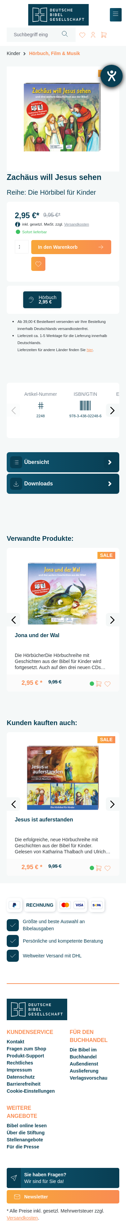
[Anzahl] (22, 246)
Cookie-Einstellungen (31, 1091)
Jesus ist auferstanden (44, 819)
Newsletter (27, 1196)
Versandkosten (76, 224)
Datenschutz (21, 1077)
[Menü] (116, 15)
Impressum (19, 1070)
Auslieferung (84, 1071)
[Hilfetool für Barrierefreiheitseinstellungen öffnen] (111, 76)
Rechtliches (20, 1063)
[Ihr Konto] (93, 34)
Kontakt (15, 1041)
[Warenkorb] (104, 34)
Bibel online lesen (27, 1125)
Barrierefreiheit (23, 1084)
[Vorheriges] (13, 410)
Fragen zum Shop (26, 1048)
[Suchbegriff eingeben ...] (31, 35)
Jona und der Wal (37, 635)
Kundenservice (30, 1032)
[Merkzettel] (82, 34)
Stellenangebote (25, 1139)
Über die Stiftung (26, 1132)
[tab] (63, 462)
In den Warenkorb (71, 247)
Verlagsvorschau (89, 1078)
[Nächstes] (112, 410)
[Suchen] (65, 35)
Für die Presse (23, 1146)
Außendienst (84, 1064)
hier (90, 350)
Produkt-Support (25, 1055)
